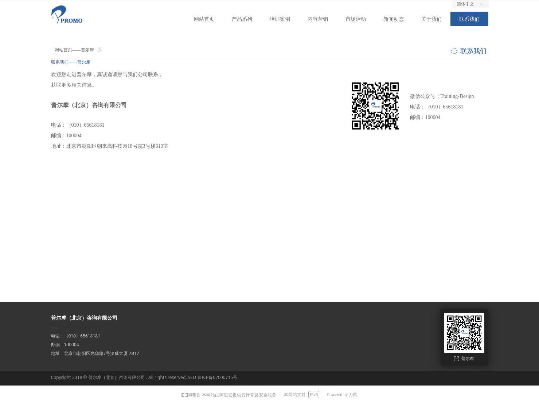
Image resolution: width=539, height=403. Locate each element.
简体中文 (465, 4)
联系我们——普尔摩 (70, 62)
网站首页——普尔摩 (74, 49)
